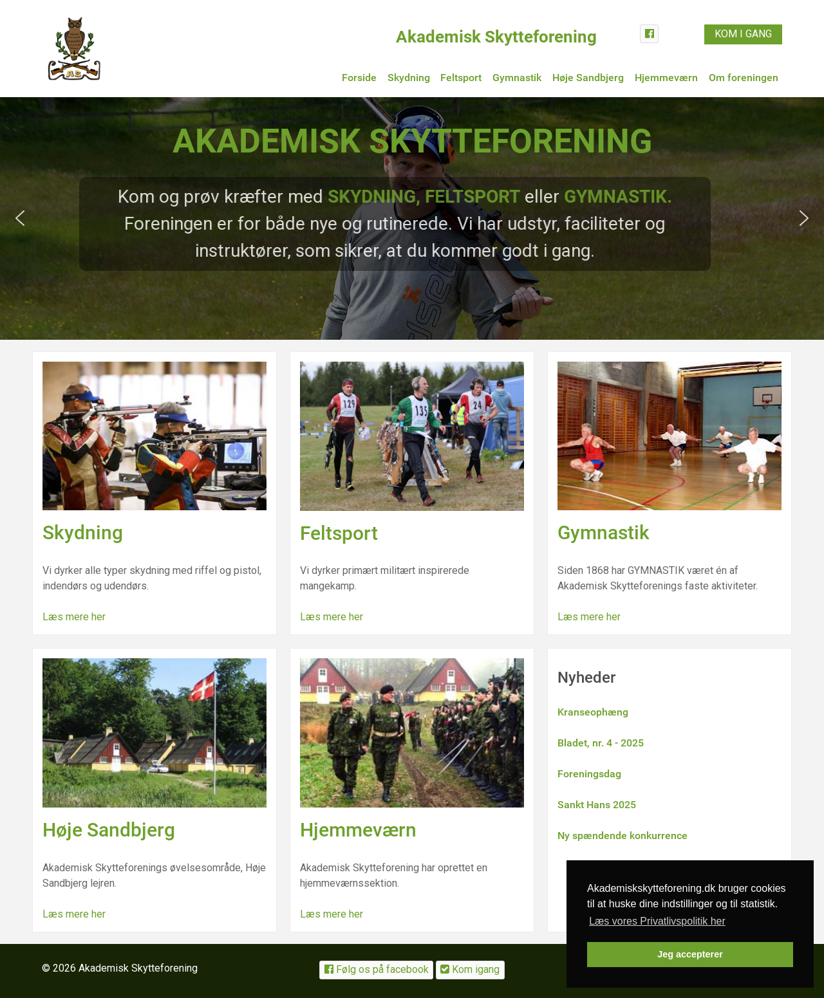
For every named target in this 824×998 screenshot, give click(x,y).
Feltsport (339, 533)
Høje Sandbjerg (108, 829)
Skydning (82, 532)
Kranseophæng (592, 712)
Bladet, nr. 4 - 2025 (600, 743)
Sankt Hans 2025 (596, 805)
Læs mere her (74, 617)
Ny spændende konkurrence (622, 835)
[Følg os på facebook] (376, 970)
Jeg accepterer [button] (690, 954)
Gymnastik (603, 532)
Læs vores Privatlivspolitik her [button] (657, 921)
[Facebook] (649, 33)
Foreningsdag (589, 774)
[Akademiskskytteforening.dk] (74, 47)
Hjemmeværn (358, 829)
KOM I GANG (743, 34)
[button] (20, 218)
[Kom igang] (470, 970)
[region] (412, 218)
